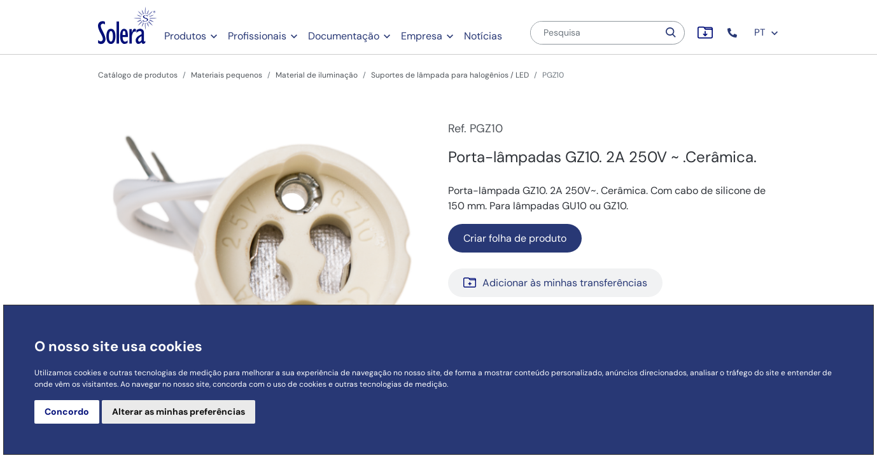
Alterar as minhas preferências (178, 411)
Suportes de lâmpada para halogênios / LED (450, 75)
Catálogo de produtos (138, 75)
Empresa (421, 36)
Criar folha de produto (514, 238)
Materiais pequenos (226, 75)
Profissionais (257, 36)
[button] (733, 33)
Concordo (67, 411)
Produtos (185, 36)
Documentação (343, 36)
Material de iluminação (317, 75)
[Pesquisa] (594, 33)
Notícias (483, 36)
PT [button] (766, 32)
